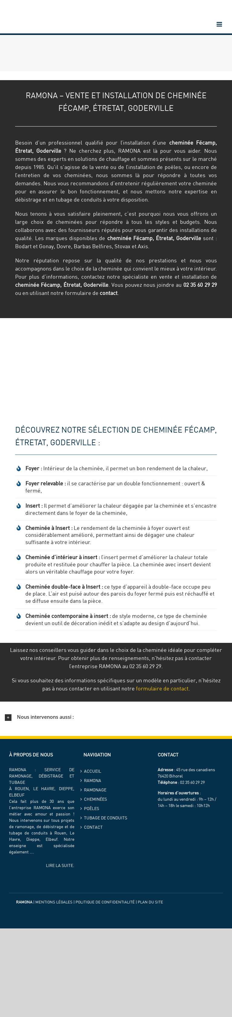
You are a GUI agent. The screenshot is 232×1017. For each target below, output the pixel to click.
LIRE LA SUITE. (60, 865)
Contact (93, 827)
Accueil (92, 771)
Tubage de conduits (105, 818)
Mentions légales (53, 902)
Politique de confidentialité (105, 902)
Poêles (91, 808)
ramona (92, 780)
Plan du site (150, 902)
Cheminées (95, 799)
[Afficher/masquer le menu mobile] (220, 24)
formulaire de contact (162, 688)
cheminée (181, 142)
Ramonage (95, 790)
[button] (116, 717)
